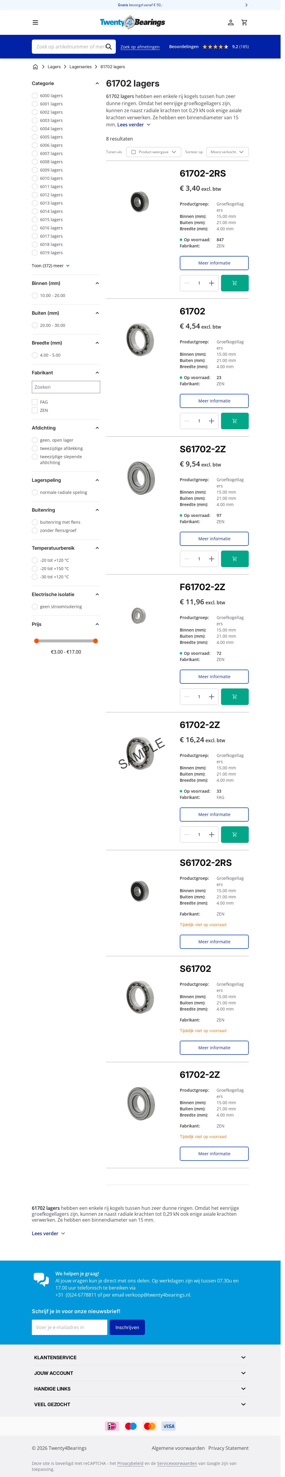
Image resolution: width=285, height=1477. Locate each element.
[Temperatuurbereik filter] (66, 548)
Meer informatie (214, 263)
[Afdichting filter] (66, 428)
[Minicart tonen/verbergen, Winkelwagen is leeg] (244, 22)
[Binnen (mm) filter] (66, 283)
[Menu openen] (35, 22)
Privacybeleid (130, 1463)
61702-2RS (203, 173)
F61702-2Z (202, 587)
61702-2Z (200, 724)
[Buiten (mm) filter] (66, 313)
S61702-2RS (206, 862)
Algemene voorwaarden (178, 1448)
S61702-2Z (203, 449)
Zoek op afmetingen (140, 47)
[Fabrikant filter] (66, 372)
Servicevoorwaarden (177, 1463)
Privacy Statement (228, 1448)
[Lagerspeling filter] (66, 480)
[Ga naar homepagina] (35, 66)
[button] (66, 83)
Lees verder (134, 124)
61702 (192, 311)
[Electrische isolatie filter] (66, 594)
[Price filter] (66, 624)
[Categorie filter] (66, 83)
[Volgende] (246, 5)
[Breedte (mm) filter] (66, 343)
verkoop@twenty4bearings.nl (157, 1295)
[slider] (36, 641)
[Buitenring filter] (66, 510)
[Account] (230, 22)
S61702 (195, 968)
